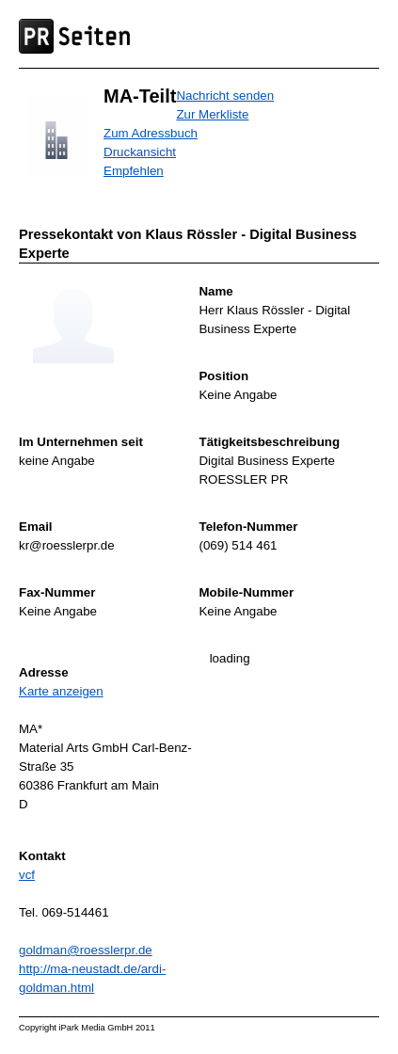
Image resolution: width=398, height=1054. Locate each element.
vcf (27, 875)
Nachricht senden (225, 95)
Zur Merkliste (212, 114)
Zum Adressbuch (150, 133)
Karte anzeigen (61, 691)
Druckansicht (139, 152)
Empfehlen (133, 171)
